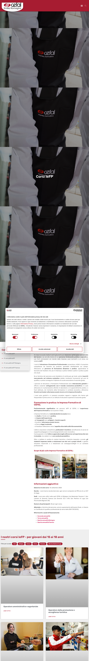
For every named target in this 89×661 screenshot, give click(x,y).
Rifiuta (19, 349)
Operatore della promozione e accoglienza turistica (61, 611)
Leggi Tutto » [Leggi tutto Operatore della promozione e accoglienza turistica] (52, 616)
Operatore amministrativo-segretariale (20, 606)
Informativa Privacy (27, 323)
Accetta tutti (70, 349)
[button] (81, 5)
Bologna (21, 543)
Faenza (28, 543)
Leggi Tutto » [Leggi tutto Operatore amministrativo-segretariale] (7, 610)
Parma (35, 543)
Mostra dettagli (74, 343)
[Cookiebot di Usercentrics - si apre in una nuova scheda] (74, 310)
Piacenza (42, 543)
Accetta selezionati (44, 349)
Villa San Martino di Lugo (54, 543)
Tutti (14, 543)
